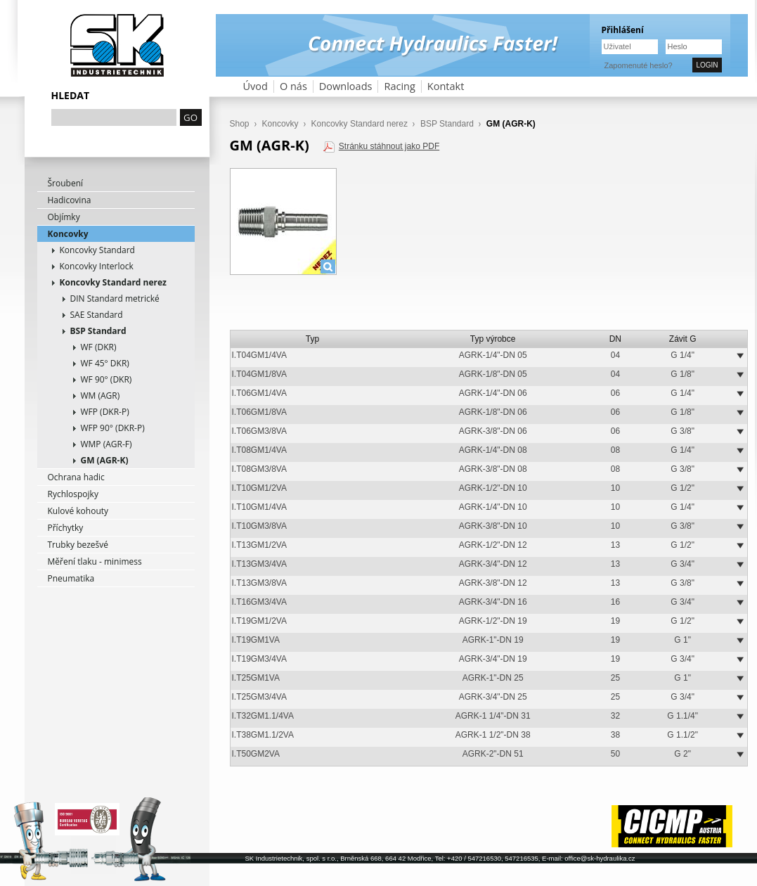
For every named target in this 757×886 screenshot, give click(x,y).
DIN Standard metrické (115, 298)
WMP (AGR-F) (106, 444)
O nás (293, 86)
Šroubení (66, 183)
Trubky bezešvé (78, 544)
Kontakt (446, 86)
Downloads (346, 86)
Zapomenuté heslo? (638, 65)
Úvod (255, 86)
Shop (240, 124)
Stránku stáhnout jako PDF (389, 146)
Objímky (64, 217)
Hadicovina (69, 200)
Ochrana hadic (76, 477)
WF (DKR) (99, 347)
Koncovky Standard (97, 250)
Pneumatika (71, 578)
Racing (399, 86)
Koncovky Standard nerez (113, 282)
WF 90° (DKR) (106, 379)
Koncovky (68, 234)
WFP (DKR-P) (105, 411)
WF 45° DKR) (105, 363)
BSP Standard (98, 331)
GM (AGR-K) (105, 460)
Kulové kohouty (78, 511)
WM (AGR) (100, 395)
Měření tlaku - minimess (95, 561)
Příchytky (66, 527)
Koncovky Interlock (97, 266)
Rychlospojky (73, 494)
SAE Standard (96, 314)
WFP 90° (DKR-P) (113, 428)
